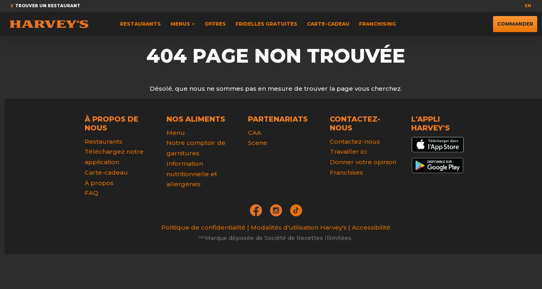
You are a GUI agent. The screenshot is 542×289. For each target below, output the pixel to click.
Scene (257, 143)
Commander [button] (515, 24)
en (528, 5)
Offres (215, 24)
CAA (254, 132)
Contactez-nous (355, 141)
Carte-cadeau (328, 24)
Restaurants (140, 24)
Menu (175, 132)
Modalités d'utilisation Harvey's (299, 227)
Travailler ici (348, 151)
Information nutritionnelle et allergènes (191, 174)
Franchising (377, 24)
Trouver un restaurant (45, 5)
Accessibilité (371, 227)
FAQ (91, 193)
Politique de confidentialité (203, 227)
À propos (99, 183)
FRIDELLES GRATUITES (266, 24)
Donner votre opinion (363, 162)
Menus (180, 24)
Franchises (346, 172)
